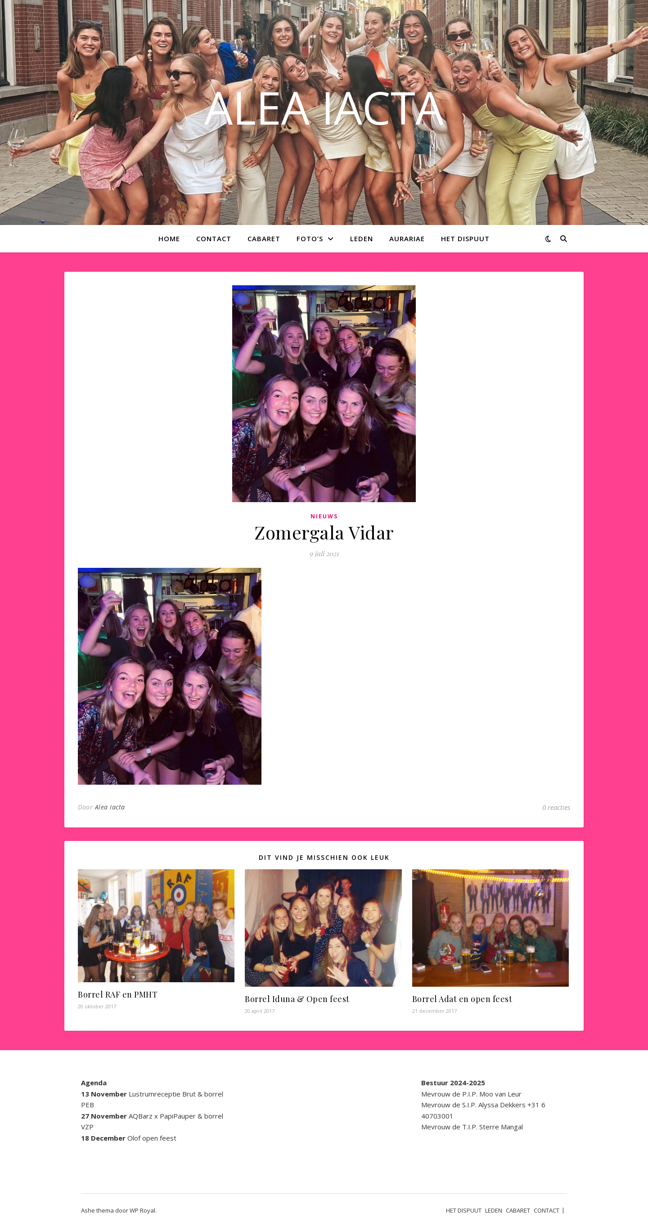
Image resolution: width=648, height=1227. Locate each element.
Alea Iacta (110, 807)
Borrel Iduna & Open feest (297, 998)
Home (169, 238)
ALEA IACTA (324, 107)
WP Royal (142, 1210)
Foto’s (310, 238)
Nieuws (324, 516)
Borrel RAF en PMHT (118, 994)
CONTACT (213, 238)
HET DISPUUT (465, 238)
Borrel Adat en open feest (462, 998)
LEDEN (361, 238)
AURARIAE (407, 238)
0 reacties (556, 807)
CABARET (264, 238)
